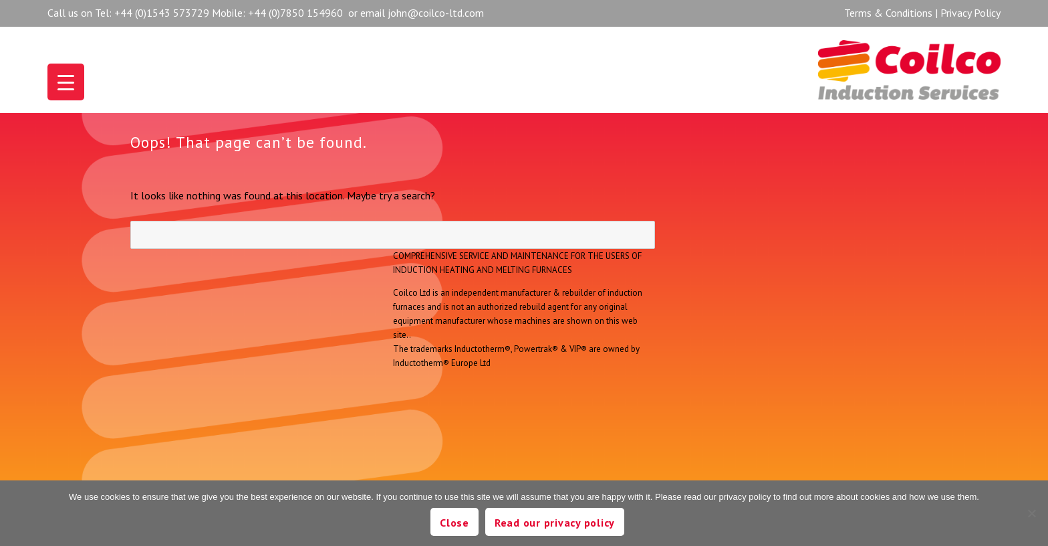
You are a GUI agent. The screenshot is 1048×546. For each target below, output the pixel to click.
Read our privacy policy (555, 522)
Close (454, 522)
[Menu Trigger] (65, 82)
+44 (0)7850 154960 (295, 12)
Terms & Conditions (888, 12)
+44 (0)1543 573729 (161, 12)
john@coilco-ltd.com (436, 12)
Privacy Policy (970, 12)
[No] (1031, 513)
